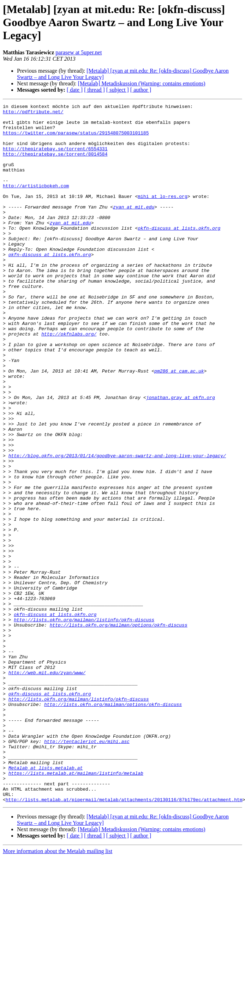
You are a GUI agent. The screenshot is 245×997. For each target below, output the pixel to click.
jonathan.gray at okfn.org (180, 456)
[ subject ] (117, 90)
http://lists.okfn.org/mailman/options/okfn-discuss (118, 729)
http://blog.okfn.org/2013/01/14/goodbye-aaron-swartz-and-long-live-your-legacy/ (117, 526)
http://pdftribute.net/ (33, 113)
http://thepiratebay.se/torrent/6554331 (55, 158)
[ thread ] (94, 90)
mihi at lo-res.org (162, 215)
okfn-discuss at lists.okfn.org (179, 253)
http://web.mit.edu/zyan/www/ (46, 787)
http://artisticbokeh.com (36, 202)
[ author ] (140, 90)
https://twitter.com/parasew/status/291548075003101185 (76, 139)
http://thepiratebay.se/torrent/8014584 (55, 164)
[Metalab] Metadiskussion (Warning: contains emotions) (141, 83)
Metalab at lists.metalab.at (45, 901)
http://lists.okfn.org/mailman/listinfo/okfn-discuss (84, 723)
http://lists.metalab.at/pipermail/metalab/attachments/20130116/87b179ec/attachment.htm (124, 939)
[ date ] (75, 90)
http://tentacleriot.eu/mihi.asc (87, 869)
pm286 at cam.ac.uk (179, 425)
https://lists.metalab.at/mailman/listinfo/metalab (75, 907)
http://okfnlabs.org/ (68, 380)
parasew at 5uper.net (78, 52)
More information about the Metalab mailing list (57, 991)
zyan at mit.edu (133, 228)
